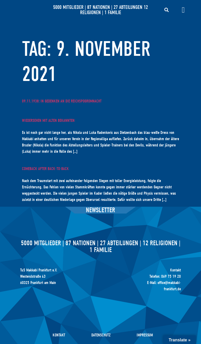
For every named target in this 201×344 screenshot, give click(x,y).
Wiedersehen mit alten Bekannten (48, 120)
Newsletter (100, 210)
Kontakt (59, 335)
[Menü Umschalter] (183, 10)
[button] (166, 10)
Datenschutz (100, 335)
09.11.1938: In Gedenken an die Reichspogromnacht (62, 101)
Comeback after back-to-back (45, 168)
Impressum (145, 335)
